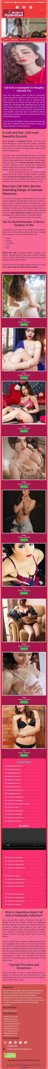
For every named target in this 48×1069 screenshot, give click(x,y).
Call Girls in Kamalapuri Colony (18, 804)
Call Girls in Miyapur (14, 904)
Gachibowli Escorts (14, 787)
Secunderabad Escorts (15, 790)
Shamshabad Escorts (14, 766)
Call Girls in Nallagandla (15, 864)
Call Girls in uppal (13, 876)
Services (14, 39)
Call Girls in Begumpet (15, 811)
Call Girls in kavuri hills (15, 818)
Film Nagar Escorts (14, 769)
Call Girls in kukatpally (15, 858)
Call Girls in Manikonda (15, 861)
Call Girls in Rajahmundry (16, 868)
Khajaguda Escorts (14, 773)
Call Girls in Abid (13, 807)
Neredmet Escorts (13, 776)
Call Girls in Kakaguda (15, 800)
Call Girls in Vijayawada (15, 883)
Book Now (24, 324)
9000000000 (12, 1046)
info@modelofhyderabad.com (19, 1049)
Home (6, 39)
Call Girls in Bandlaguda (15, 897)
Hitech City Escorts (14, 780)
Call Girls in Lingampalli (15, 886)
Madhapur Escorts (13, 783)
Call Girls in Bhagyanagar (16, 879)
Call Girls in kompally (14, 814)
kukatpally (23, 39)
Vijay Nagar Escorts (14, 794)
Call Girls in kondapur (14, 821)
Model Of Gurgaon (10, 1011)
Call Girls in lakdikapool (15, 894)
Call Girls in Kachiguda (15, 797)
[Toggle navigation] (42, 13)
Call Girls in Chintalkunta (16, 901)
